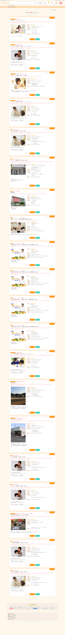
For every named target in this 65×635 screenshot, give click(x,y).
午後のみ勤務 (47, 384)
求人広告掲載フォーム (52, 608)
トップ (9, 5)
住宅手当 (33, 47)
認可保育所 (20, 47)
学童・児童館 (20, 384)
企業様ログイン (63, 0)
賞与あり (26, 47)
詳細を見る (52, 17)
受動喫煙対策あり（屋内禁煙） (14, 47)
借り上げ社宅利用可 (36, 47)
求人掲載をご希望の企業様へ (58, 0)
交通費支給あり (25, 21)
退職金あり (29, 47)
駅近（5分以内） (23, 162)
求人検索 (27, 608)
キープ (47, 17)
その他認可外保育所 (13, 21)
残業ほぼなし (40, 21)
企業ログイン (39, 608)
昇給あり (17, 21)
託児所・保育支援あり (30, 21)
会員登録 (61, 3)
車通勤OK (29, 76)
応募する (37, 39)
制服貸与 (19, 22)
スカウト (31, 608)
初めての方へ (15, 608)
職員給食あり (50, 21)
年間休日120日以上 (36, 21)
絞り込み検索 (54, 9)
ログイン (24, 608)
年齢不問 (47, 21)
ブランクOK (21, 22)
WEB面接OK (25, 22)
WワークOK (12, 22)
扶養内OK (15, 22)
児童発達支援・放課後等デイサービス (15, 76)
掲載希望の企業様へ (45, 608)
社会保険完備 (20, 21)
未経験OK (44, 21)
